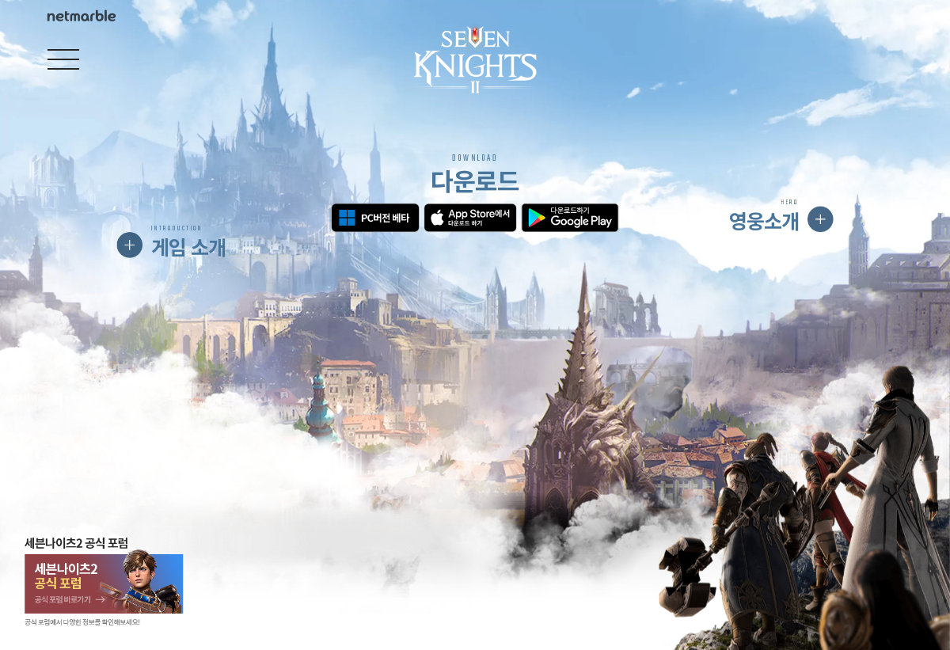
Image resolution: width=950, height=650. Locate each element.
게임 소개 (188, 241)
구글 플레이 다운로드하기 (569, 217)
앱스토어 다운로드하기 (470, 217)
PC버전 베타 (375, 217)
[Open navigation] (63, 59)
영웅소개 (764, 215)
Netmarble (81, 16)
